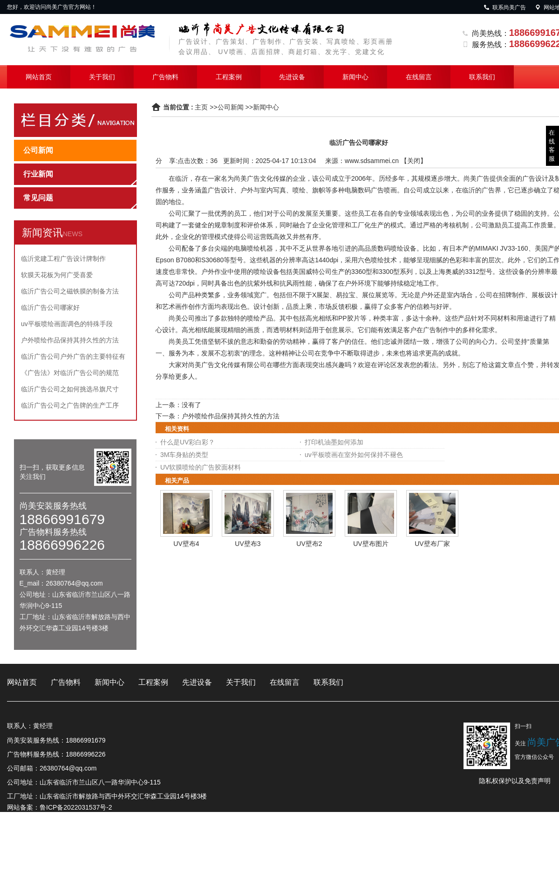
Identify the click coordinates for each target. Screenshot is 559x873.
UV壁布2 (309, 543)
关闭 (413, 160)
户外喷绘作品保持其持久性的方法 (70, 340)
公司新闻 (231, 107)
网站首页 (39, 77)
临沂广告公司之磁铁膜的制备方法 (70, 291)
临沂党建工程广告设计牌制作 (63, 258)
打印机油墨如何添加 (334, 442)
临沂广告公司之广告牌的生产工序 (70, 405)
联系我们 (482, 77)
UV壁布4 (186, 543)
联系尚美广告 (504, 7)
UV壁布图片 (370, 543)
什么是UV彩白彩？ (187, 442)
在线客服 (552, 145)
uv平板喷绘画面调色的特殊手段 (67, 323)
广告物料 (165, 77)
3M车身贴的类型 (184, 454)
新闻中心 (355, 77)
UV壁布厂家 (432, 543)
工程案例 (229, 77)
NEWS (72, 234)
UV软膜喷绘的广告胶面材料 (200, 467)
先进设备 (292, 77)
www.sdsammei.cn (372, 160)
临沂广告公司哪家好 (50, 307)
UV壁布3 (247, 543)
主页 (201, 107)
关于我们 (102, 77)
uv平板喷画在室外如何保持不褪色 (354, 454)
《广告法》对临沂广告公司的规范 (70, 372)
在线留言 (419, 77)
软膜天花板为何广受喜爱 (57, 275)
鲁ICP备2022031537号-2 (76, 807)
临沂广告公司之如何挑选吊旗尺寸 (70, 389)
